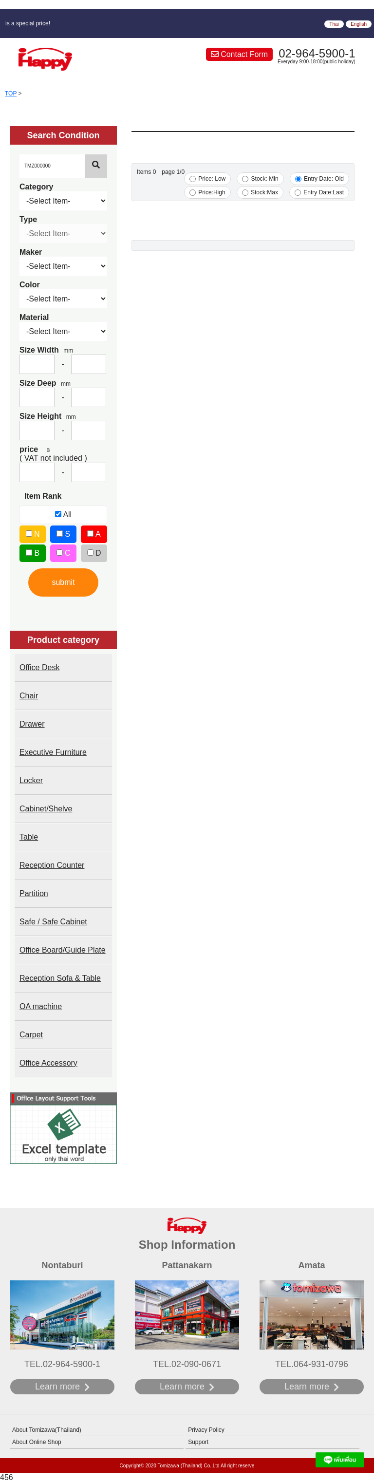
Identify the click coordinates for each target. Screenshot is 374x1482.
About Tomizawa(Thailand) (46, 1429)
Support (198, 1442)
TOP (11, 93)
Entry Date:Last (319, 192)
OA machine (40, 1006)
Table (28, 837)
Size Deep (45, 383)
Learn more (57, 1386)
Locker (31, 780)
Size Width (46, 350)
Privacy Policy (206, 1429)
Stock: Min (260, 178)
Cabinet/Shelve (46, 809)
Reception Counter (51, 865)
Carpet (31, 1035)
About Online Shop (36, 1442)
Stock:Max (260, 192)
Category (36, 187)
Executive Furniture (53, 752)
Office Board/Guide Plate (62, 950)
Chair (28, 696)
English (359, 24)
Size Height (47, 416)
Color (29, 285)
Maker (30, 252)
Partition (33, 893)
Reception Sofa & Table (60, 978)
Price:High (207, 192)
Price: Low (207, 178)
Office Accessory (48, 1063)
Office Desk (39, 667)
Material (34, 317)
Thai (333, 24)
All (63, 514)
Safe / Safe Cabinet (53, 922)
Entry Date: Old (319, 178)
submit (63, 582)
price (34, 449)
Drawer (32, 724)
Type (28, 219)
